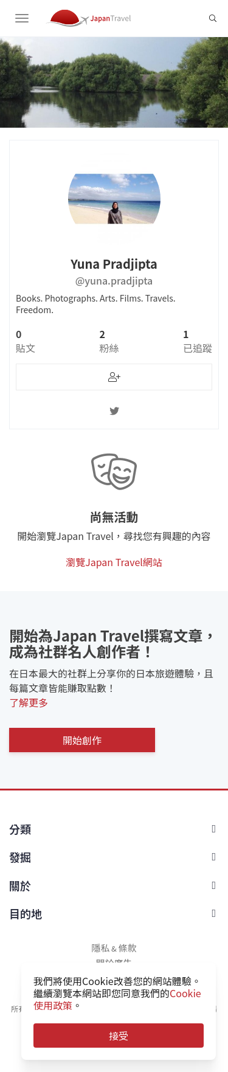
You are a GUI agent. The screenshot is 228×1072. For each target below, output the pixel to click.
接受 (118, 1035)
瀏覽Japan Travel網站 (114, 562)
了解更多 (28, 702)
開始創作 (82, 740)
